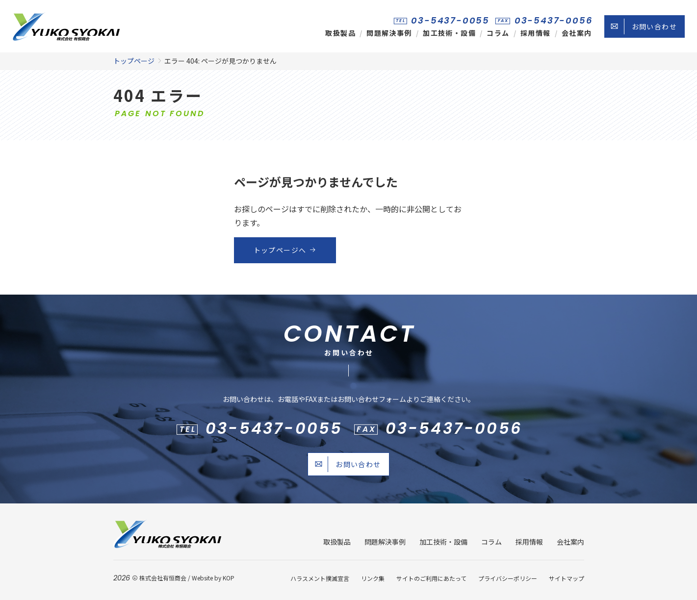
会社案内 (577, 33)
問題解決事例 (389, 33)
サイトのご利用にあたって (431, 578)
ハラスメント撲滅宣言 (319, 578)
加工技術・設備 (449, 33)
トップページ (134, 61)
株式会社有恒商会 (162, 578)
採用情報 (535, 33)
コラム (498, 33)
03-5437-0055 (450, 20)
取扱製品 (340, 33)
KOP (228, 578)
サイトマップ (566, 578)
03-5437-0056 (554, 20)
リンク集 (373, 578)
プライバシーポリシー (507, 578)
